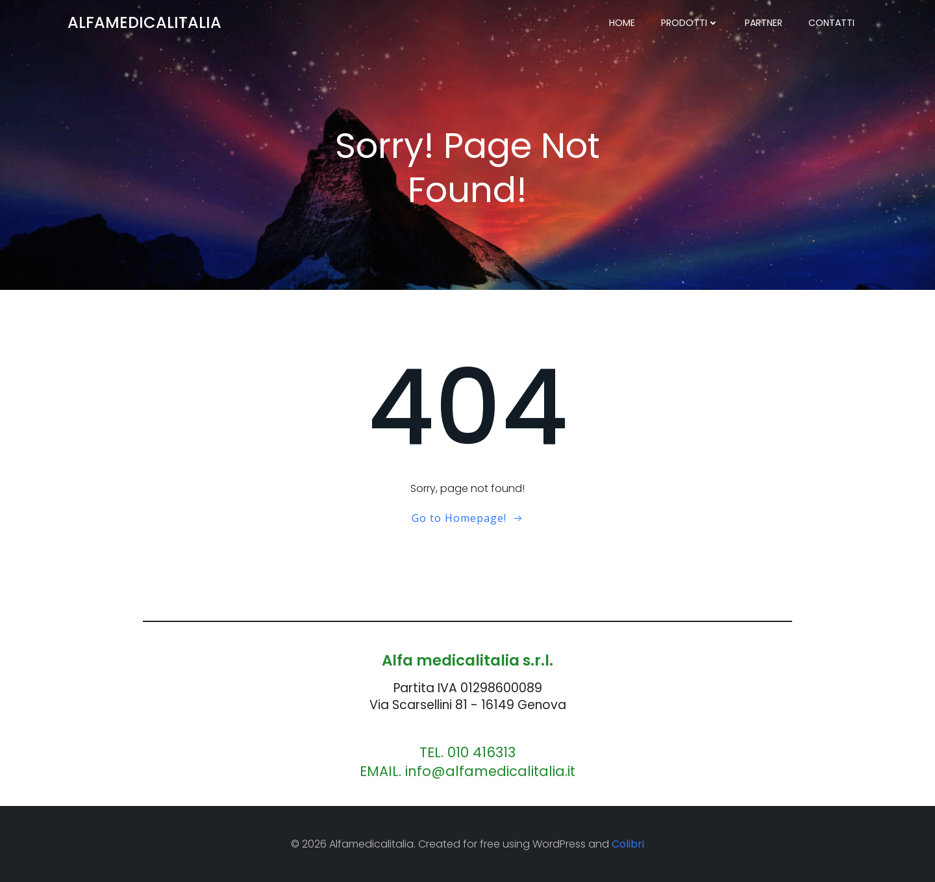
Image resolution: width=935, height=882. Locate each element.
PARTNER (763, 22)
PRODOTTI (690, 22)
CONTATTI (831, 22)
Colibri (628, 844)
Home (622, 22)
